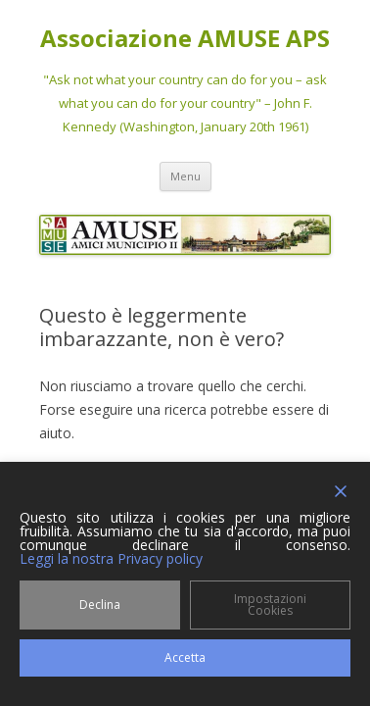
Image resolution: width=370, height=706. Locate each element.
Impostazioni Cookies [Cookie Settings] (270, 604)
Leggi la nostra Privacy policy (111, 559)
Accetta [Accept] (185, 657)
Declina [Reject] (99, 604)
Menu (185, 176)
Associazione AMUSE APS (185, 39)
